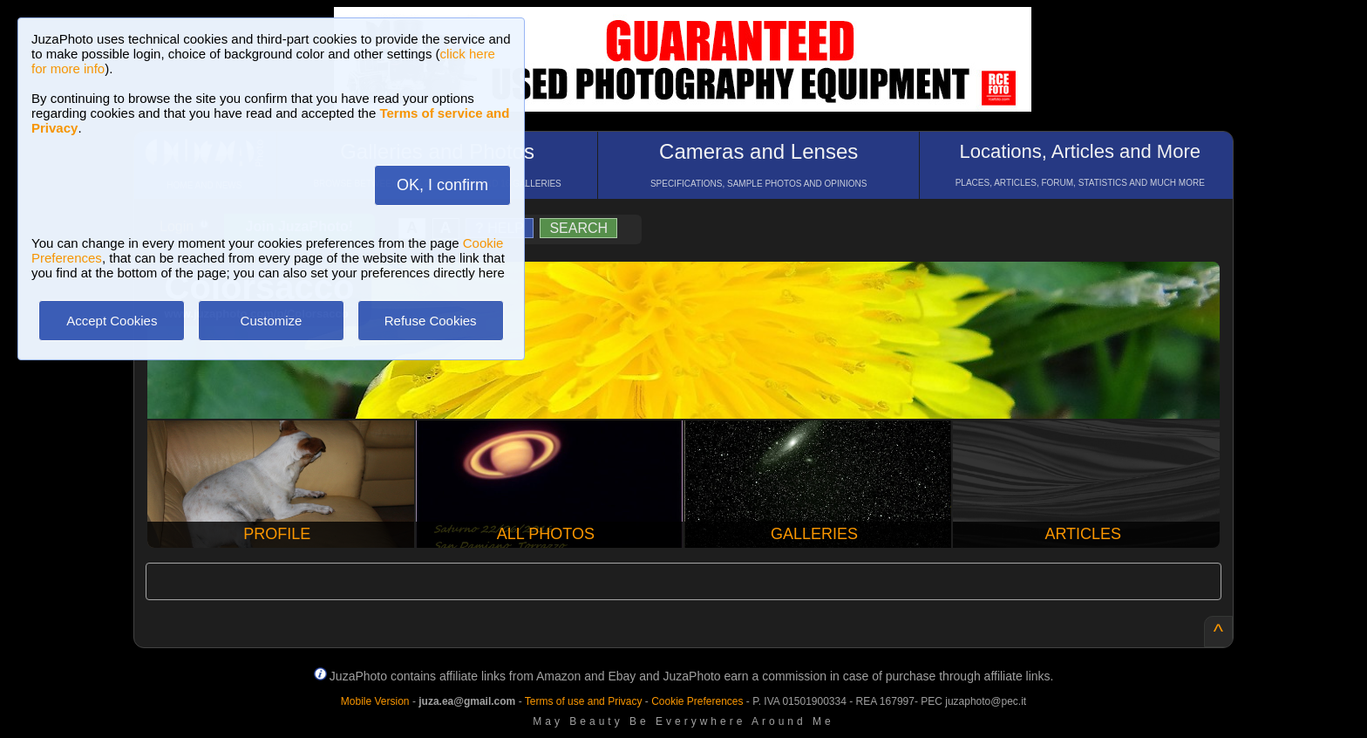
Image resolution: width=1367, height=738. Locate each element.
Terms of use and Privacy (584, 701)
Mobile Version (375, 701)
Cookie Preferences (697, 701)
